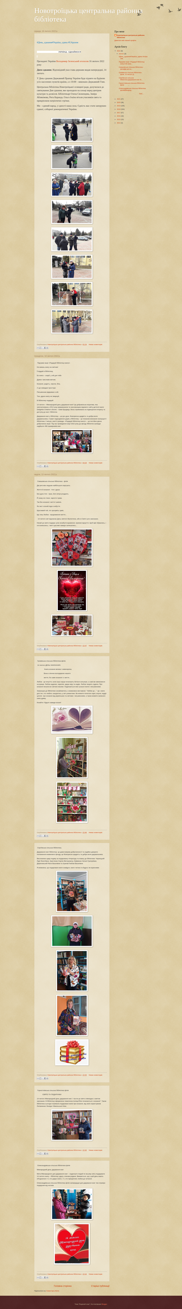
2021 (119, 99)
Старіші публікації (100, 1286)
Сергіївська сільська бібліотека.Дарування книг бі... (130, 79)
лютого (121, 54)
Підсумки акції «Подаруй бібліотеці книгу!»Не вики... (131, 63)
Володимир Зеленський (67, 61)
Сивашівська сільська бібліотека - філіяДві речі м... (131, 68)
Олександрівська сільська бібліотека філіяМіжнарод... (132, 89)
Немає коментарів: (96, 344)
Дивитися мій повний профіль (125, 40)
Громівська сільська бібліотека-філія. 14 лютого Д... (130, 73)
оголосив (84, 61)
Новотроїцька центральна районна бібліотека (130, 36)
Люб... (131, 94)
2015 (119, 119)
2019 (119, 106)
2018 (119, 109)
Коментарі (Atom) (52, 1291)
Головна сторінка (63, 1286)
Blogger (104, 1304)
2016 (119, 116)
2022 (119, 51)
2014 (119, 123)
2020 (119, 102)
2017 (119, 113)
